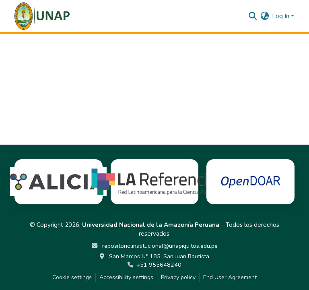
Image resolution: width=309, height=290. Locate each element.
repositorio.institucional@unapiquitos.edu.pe (159, 246)
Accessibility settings (126, 277)
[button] (42, 16)
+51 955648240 (158, 265)
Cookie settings (72, 277)
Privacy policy (178, 277)
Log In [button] (281, 16)
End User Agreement (230, 277)
